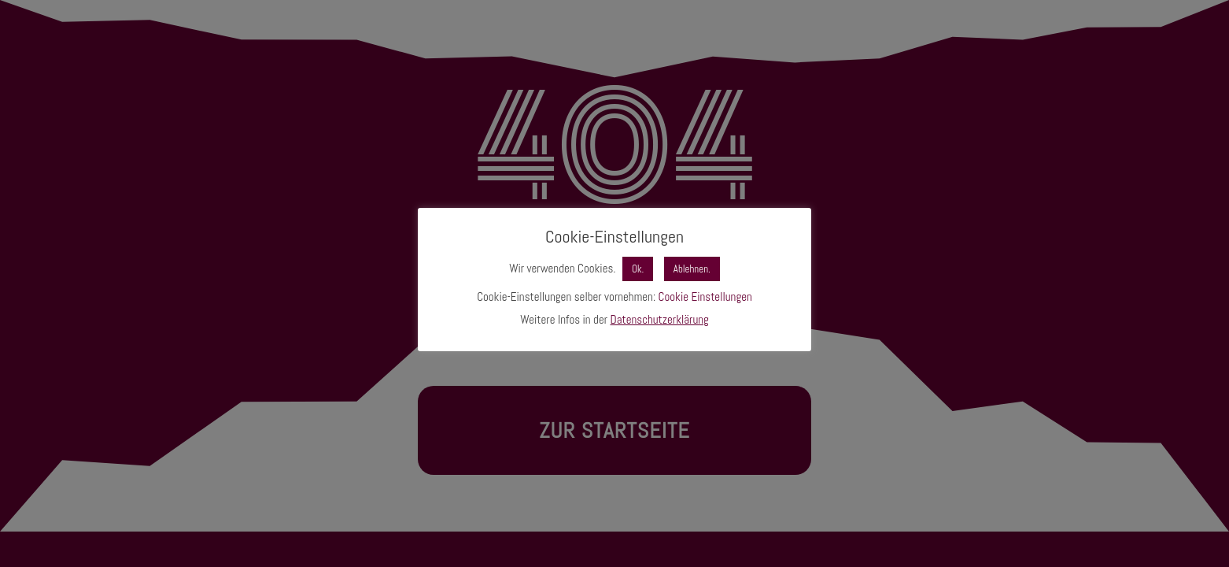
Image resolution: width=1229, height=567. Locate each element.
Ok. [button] (638, 269)
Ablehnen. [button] (692, 269)
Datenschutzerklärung (660, 319)
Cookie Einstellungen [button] (705, 296)
